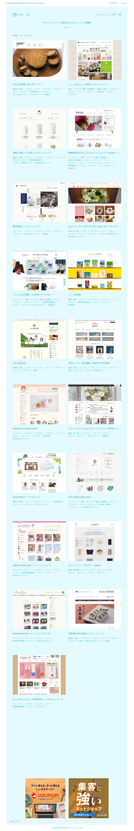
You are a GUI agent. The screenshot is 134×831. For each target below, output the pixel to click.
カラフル (29, 433)
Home (15, 35)
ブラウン (71, 91)
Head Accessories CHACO (25, 428)
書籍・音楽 (72, 299)
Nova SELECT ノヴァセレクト (26, 496)
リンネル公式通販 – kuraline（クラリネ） (32, 294)
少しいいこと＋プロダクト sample (84, 565)
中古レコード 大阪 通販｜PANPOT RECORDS (89, 363)
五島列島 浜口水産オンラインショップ (86, 633)
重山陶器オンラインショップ (26, 226)
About (124, 3)
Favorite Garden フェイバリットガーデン (32, 633)
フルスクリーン (36, 94)
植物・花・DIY (73, 231)
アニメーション (73, 507)
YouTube (100, 91)
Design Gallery (25, 3)
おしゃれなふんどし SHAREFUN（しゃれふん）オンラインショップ (44, 699)
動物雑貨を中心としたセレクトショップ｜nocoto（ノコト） (96, 152)
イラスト (110, 91)
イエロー (29, 89)
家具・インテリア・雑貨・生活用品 (81, 89)
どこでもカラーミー (20, 94)
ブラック (57, 89)
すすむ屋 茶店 (19, 363)
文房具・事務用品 (74, 160)
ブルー (15, 91)
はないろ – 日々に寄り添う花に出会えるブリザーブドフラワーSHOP (100, 226)
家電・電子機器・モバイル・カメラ (81, 570)
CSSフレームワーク (20, 160)
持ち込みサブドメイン (43, 163)
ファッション (73, 157)
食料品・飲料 (17, 89)
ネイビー (48, 231)
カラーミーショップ (104, 14)
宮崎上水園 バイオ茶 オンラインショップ (32, 152)
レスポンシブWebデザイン (22, 163)
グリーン (29, 157)
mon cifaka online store (79, 496)
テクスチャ (47, 89)
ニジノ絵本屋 (74, 294)
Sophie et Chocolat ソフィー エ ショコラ (32, 565)
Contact (113, 3)
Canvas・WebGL (105, 504)
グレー (37, 89)
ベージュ (59, 157)
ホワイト (24, 91)
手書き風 (71, 168)
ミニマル (105, 302)
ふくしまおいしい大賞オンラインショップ (88, 84)
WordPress (34, 91)
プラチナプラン (39, 305)
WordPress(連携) (36, 160)
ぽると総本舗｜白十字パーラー (27, 84)
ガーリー (81, 234)
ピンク (81, 163)
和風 (35, 370)
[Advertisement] (67, 743)
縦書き (47, 94)
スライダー (45, 91)
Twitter (14, 821)
